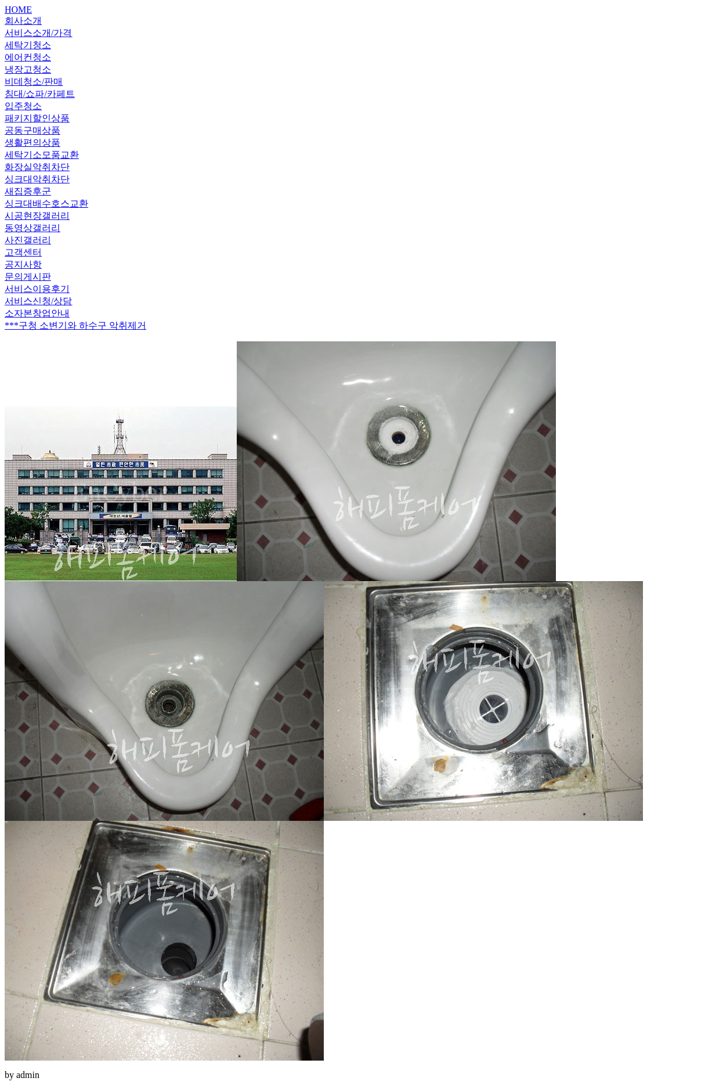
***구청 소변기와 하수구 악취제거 (75, 325)
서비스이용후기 (37, 289)
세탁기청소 (28, 45)
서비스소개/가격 (38, 33)
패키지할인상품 (37, 118)
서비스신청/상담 (38, 301)
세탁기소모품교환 (42, 155)
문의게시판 (28, 277)
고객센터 (23, 252)
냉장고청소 (28, 69)
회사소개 (23, 21)
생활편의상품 (32, 142)
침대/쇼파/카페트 (40, 94)
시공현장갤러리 (37, 216)
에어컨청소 (28, 57)
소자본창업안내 (37, 313)
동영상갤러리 (32, 228)
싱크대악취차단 (37, 179)
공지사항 (23, 264)
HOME (18, 10)
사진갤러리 (28, 240)
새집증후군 (28, 191)
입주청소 (23, 106)
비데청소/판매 (34, 81)
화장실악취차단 (37, 167)
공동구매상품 (32, 130)
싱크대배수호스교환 (46, 203)
